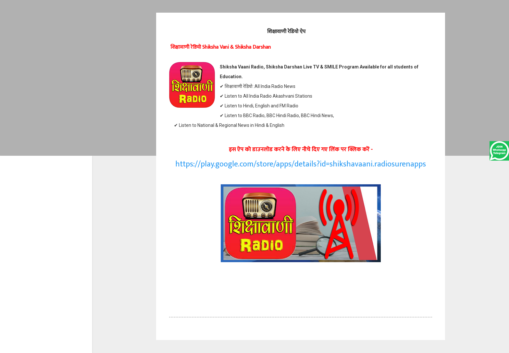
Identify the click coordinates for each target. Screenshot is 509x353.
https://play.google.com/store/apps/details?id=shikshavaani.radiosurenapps (300, 164)
